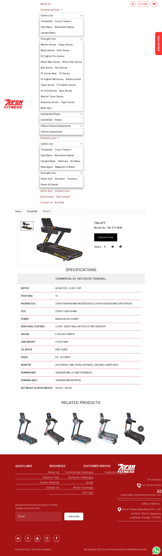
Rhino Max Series (50, 62)
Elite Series (63, 50)
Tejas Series (48, 85)
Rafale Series (73, 79)
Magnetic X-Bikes (65, 167)
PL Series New (49, 73)
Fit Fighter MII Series (52, 79)
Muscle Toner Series (52, 96)
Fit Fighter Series (66, 85)
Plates (58, 120)
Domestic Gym (48, 138)
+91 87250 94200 (152, 485)
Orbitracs (63, 161)
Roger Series (66, 44)
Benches (60, 178)
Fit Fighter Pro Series (52, 56)
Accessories (47, 196)
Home (18, 211)
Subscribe (73, 516)
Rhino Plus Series (72, 62)
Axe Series (47, 67)
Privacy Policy (22, 549)
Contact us (46, 202)
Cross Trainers (63, 21)
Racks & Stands (49, 184)
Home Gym (47, 178)
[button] (141, 429)
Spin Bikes (46, 27)
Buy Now (59, 202)
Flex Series (61, 67)
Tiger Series (68, 102)
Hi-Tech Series (49, 90)
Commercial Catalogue (79, 472)
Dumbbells (47, 120)
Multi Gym (46, 108)
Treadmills (47, 21)
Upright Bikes (48, 33)
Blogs (89, 482)
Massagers (47, 167)
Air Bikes (75, 161)
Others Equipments (51, 131)
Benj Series (65, 90)
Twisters (72, 178)
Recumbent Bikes (64, 27)
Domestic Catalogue (80, 477)
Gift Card (88, 492)
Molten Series (48, 44)
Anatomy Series (50, 102)
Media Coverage (83, 487)
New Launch (63, 196)
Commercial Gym (50, 9)
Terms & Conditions (41, 549)
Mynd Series (48, 50)
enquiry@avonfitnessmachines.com (141, 495)
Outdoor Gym (62, 191)
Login (143, 3)
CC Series (64, 73)
